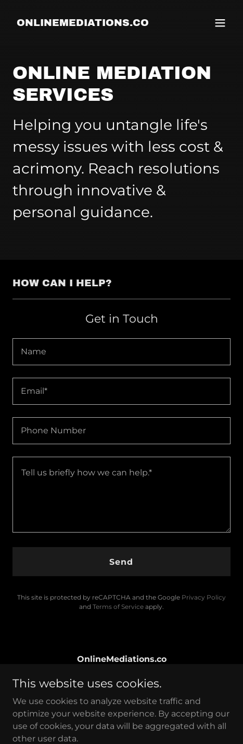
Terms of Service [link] (118, 606)
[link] (83, 23)
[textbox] (121, 351)
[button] (220, 22)
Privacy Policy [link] (204, 597)
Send (121, 562)
